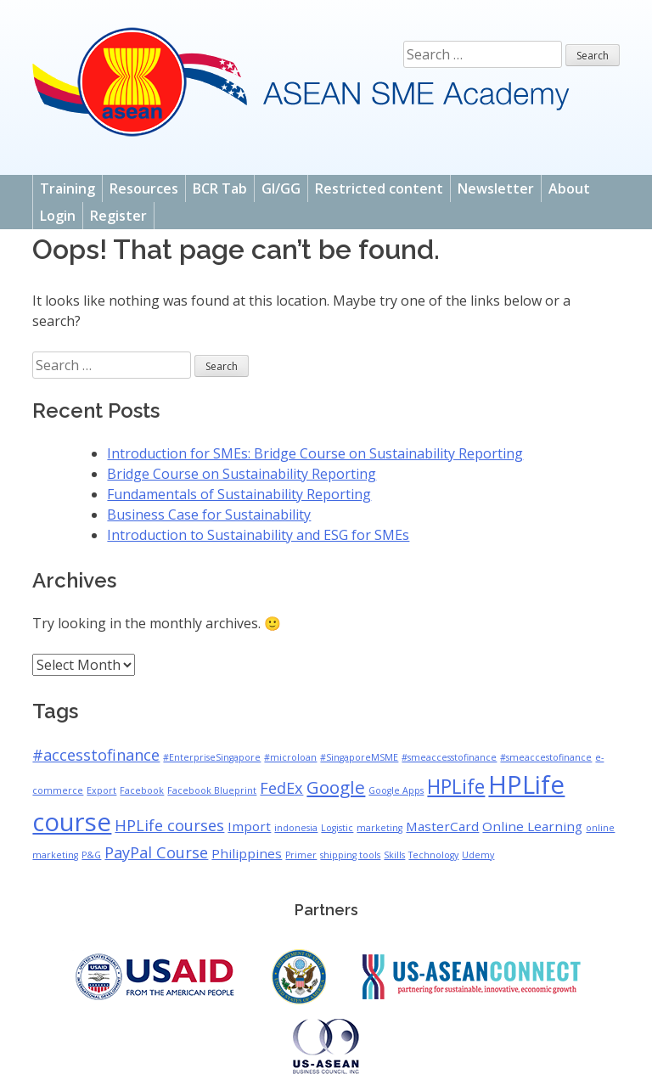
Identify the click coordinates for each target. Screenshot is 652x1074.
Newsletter (496, 188)
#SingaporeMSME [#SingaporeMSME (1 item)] (359, 757)
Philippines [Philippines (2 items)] (246, 853)
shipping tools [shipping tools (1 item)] (350, 855)
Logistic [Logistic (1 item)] (337, 828)
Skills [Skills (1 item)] (394, 855)
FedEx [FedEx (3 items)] (281, 788)
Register (118, 215)
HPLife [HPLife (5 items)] (456, 786)
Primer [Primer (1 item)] (301, 855)
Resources (144, 188)
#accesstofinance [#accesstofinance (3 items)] (96, 755)
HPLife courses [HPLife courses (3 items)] (169, 825)
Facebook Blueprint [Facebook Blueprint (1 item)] (211, 790)
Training (67, 188)
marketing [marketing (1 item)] (379, 828)
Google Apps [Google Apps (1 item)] (396, 790)
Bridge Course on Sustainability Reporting (241, 473)
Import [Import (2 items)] (249, 826)
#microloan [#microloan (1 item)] (290, 757)
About (569, 188)
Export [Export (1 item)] (101, 790)
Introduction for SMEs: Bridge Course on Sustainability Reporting (315, 453)
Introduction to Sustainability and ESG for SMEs (258, 535)
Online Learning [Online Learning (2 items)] (532, 826)
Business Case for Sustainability (209, 514)
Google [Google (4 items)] (335, 787)
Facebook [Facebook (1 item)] (142, 790)
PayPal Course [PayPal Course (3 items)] (156, 852)
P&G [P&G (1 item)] (91, 855)
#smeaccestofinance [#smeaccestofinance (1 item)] (546, 757)
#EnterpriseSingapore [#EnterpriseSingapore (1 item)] (212, 757)
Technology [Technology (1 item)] (433, 855)
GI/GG (281, 188)
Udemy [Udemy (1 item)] (478, 855)
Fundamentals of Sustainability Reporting (239, 494)
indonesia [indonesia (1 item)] (296, 828)
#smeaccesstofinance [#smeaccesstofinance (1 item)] (449, 757)
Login (58, 215)
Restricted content (379, 188)
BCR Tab (220, 188)
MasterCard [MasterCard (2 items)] (442, 826)
